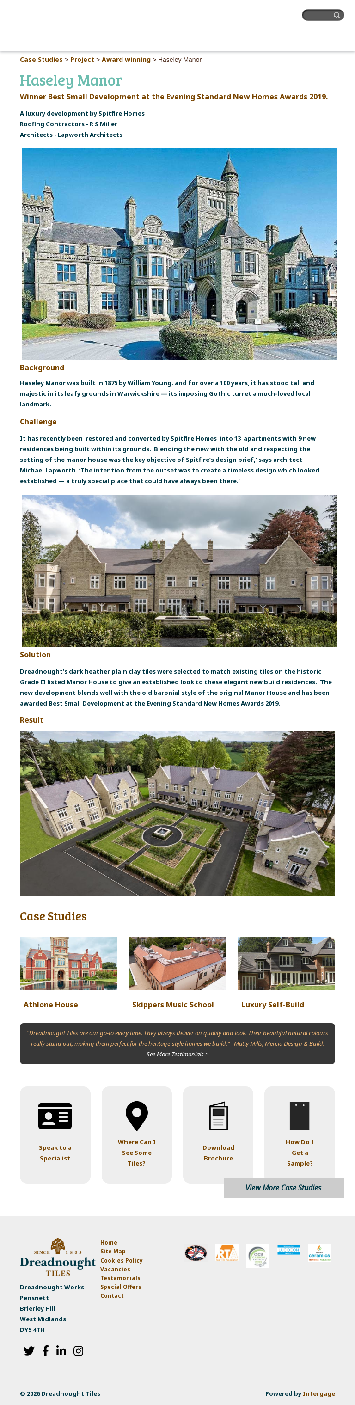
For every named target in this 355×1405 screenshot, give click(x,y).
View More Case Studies (283, 1188)
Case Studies (41, 59)
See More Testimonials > (177, 1054)
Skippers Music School (173, 1005)
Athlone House (51, 1005)
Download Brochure (218, 1152)
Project (82, 59)
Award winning (126, 59)
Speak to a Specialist (55, 1152)
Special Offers (120, 1287)
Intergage (319, 1393)
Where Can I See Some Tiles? (137, 1152)
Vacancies (115, 1269)
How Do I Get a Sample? (300, 1152)
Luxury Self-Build (272, 1005)
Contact (112, 1296)
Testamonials (120, 1278)
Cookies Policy (121, 1260)
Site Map (113, 1251)
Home (108, 1242)
